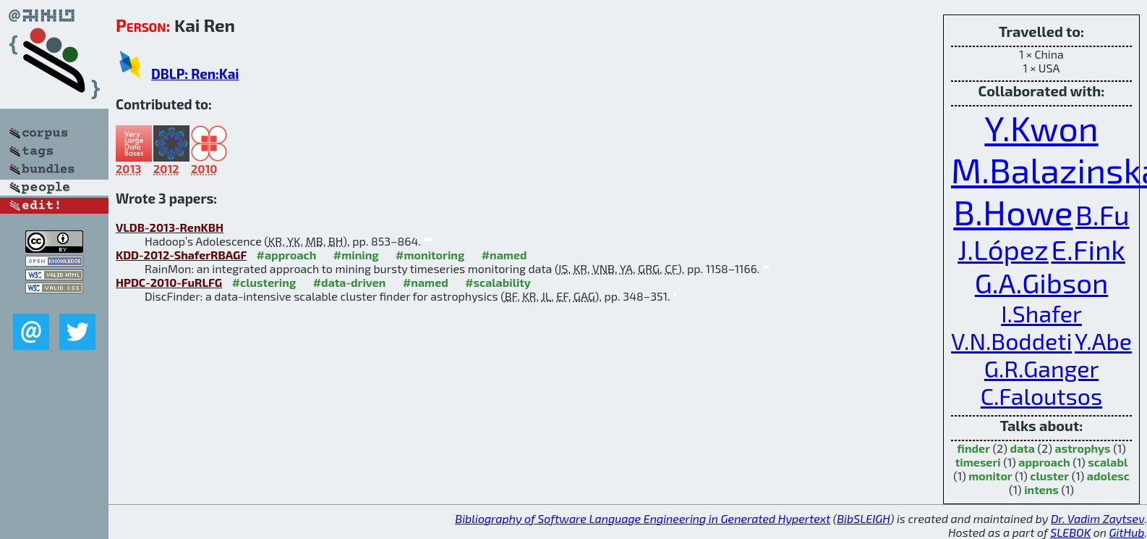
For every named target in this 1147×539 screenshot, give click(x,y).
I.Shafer (1041, 313)
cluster (1049, 475)
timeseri (978, 462)
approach (1044, 462)
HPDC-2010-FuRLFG (169, 282)
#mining (356, 255)
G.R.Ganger (1041, 368)
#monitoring (430, 255)
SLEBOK (1070, 532)
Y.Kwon (1041, 127)
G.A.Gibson (1042, 282)
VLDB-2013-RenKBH (169, 227)
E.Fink (1088, 249)
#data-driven (349, 282)
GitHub (1127, 532)
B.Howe (1013, 212)
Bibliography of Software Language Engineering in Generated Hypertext (642, 518)
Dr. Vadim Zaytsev (1097, 518)
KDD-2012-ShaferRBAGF (181, 255)
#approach (287, 255)
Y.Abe (1103, 340)
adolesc (1108, 475)
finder (973, 448)
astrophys (1083, 448)
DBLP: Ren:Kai (195, 73)
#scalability (498, 282)
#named (504, 255)
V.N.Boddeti (1011, 340)
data (1022, 448)
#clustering (264, 282)
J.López (1003, 249)
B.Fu (1102, 214)
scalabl (1107, 462)
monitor (990, 475)
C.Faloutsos (1041, 395)
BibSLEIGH (863, 518)
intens (1041, 489)
